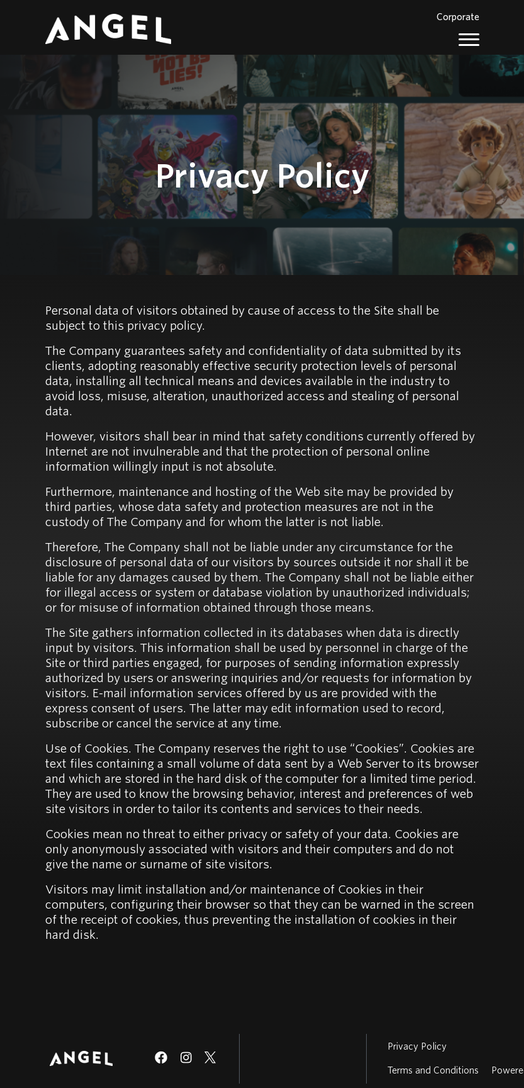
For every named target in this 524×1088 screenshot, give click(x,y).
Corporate (458, 17)
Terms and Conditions (433, 1070)
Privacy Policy (417, 1046)
